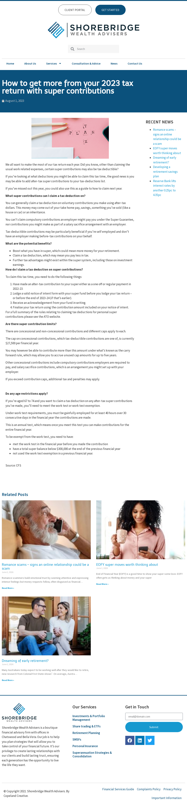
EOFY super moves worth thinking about (127, 565)
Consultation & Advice (86, 63)
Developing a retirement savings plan (165, 171)
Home (10, 63)
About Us (30, 63)
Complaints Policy (149, 789)
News (114, 63)
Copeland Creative (16, 796)
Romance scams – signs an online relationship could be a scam (45, 567)
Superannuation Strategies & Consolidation (92, 754)
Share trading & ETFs (86, 726)
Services (54, 63)
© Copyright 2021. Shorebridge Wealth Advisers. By (36, 791)
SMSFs (76, 739)
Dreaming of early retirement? (25, 661)
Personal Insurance (85, 746)
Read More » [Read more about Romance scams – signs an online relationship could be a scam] (8, 588)
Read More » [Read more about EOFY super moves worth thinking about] (102, 584)
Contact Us (135, 63)
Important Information (167, 798)
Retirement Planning (86, 733)
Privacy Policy (172, 789)
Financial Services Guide (118, 789)
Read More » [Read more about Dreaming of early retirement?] (8, 680)
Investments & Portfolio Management (88, 718)
